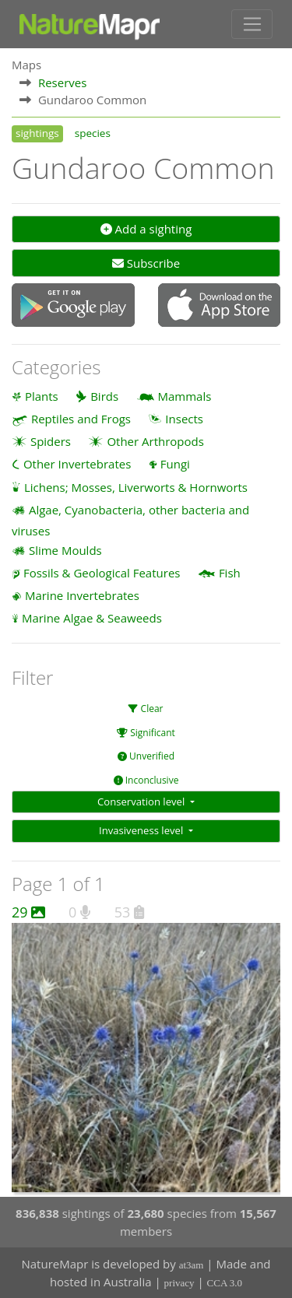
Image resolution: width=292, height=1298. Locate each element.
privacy (179, 1283)
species (93, 133)
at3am (191, 1265)
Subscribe (146, 263)
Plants (41, 396)
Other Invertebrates (77, 464)
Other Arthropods (155, 441)
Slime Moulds (65, 550)
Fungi (175, 464)
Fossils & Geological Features (102, 573)
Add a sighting (146, 229)
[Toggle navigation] (252, 24)
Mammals (185, 396)
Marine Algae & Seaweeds (92, 618)
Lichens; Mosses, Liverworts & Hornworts (136, 487)
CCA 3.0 (225, 1283)
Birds (104, 396)
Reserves (62, 82)
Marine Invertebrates (82, 595)
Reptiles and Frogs (81, 418)
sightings (37, 133)
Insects (184, 418)
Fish (230, 573)
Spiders (50, 441)
